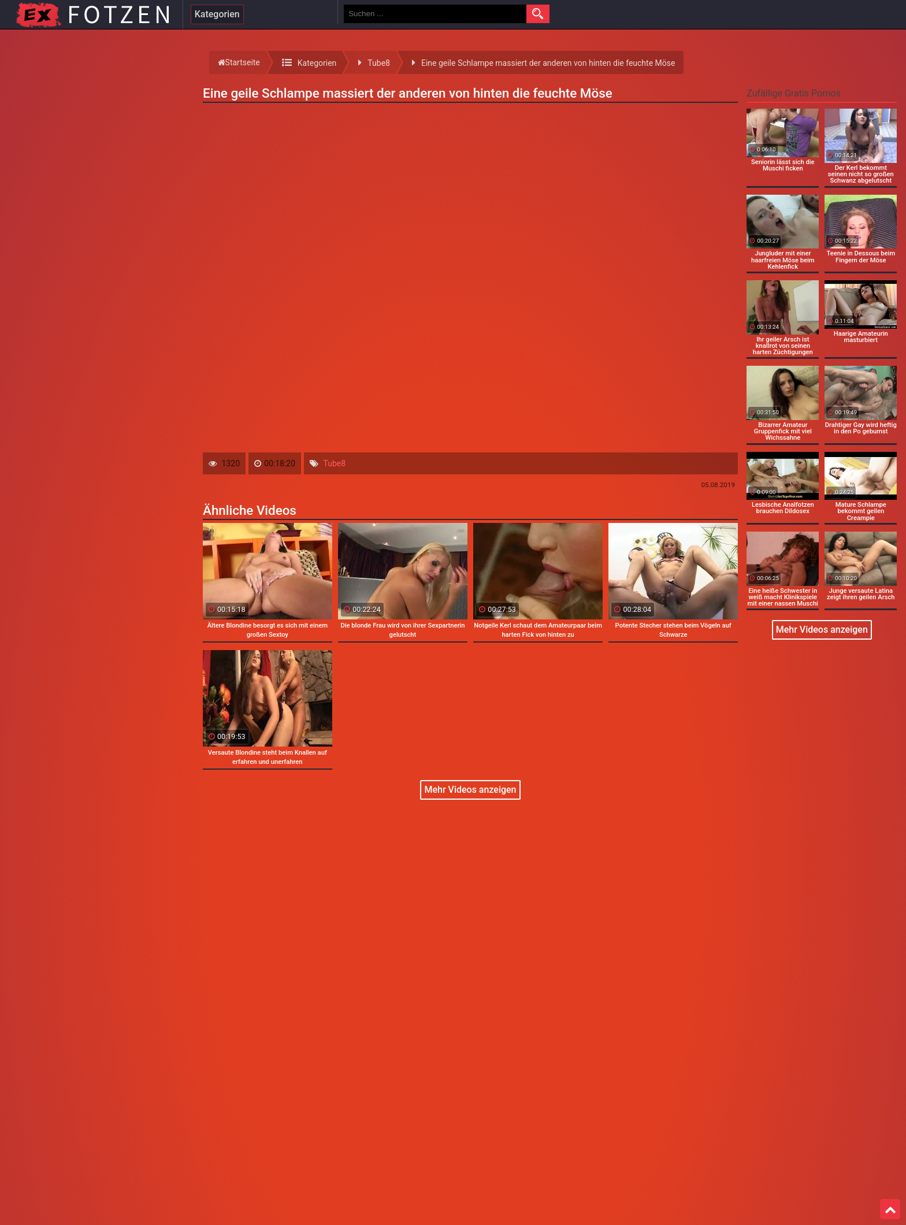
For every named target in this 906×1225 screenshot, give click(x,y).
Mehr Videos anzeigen (470, 789)
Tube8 (335, 463)
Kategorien (217, 14)
